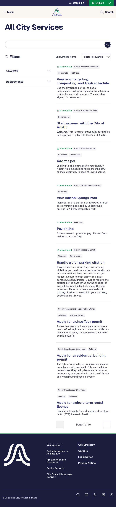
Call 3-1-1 (78, 3)
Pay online (65, 229)
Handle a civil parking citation (81, 262)
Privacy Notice (87, 463)
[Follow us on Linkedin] (103, 495)
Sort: (87, 57)
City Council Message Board (59, 475)
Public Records (55, 468)
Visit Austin (53, 445)
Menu (10, 12)
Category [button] (12, 70)
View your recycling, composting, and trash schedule (83, 81)
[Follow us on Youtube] (112, 495)
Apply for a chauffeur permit (79, 321)
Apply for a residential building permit (82, 357)
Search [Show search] (109, 12)
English (100, 3)
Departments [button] (14, 81)
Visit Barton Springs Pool (77, 198)
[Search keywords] (58, 44)
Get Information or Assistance (57, 452)
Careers (83, 451)
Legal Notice (85, 457)
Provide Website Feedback (56, 461)
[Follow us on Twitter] (95, 495)
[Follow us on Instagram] (86, 495)
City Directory (86, 445)
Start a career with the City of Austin (80, 125)
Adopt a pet (66, 161)
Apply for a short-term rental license (80, 404)
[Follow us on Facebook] (78, 495)
